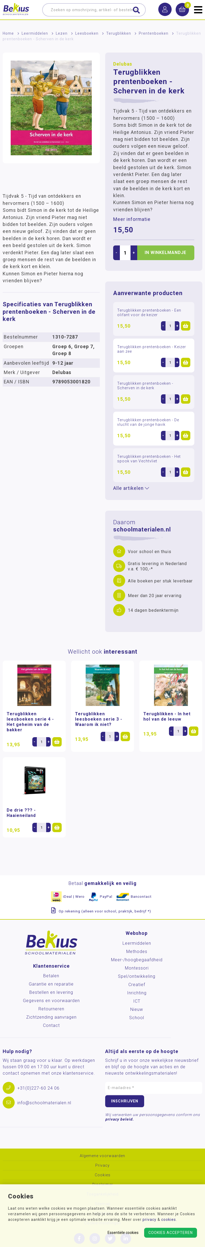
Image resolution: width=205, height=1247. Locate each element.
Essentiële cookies (123, 1232)
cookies (168, 1219)
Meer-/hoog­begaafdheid (137, 959)
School (136, 1017)
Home (8, 33)
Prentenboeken (153, 33)
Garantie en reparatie (51, 984)
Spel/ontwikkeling (136, 976)
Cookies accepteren (170, 1232)
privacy (149, 1219)
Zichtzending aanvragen (51, 1017)
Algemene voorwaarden (102, 1156)
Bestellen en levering (51, 992)
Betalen (51, 975)
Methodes (136, 951)
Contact (51, 1025)
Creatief (136, 984)
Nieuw (136, 1009)
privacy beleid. (119, 1119)
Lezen (62, 33)
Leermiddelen (35, 33)
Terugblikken (118, 33)
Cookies (103, 1175)
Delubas (122, 64)
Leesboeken (86, 33)
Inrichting (137, 992)
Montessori (137, 968)
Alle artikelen (131, 488)
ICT (136, 1001)
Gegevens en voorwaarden (51, 1000)
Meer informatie (132, 219)
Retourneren (51, 1008)
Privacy (102, 1165)
